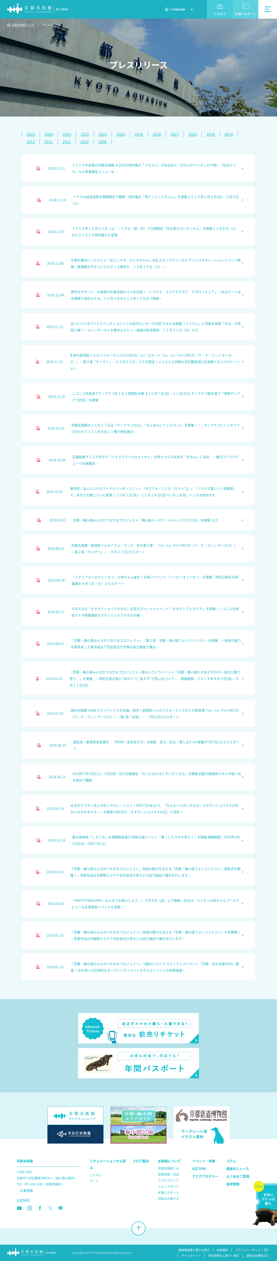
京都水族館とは (168, 1168)
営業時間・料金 (168, 1174)
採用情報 (232, 1184)
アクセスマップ (168, 1180)
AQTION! (199, 1168)
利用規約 (222, 1250)
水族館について (169, 1160)
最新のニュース (237, 1168)
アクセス (220, 14)
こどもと (96, 1174)
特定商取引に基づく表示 (223, 1256)
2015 (210, 134)
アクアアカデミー (205, 1176)
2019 (139, 134)
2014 (228, 134)
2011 (66, 141)
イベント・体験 (203, 1160)
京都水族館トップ (23, 25)
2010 (84, 141)
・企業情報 (25, 1190)
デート (94, 1181)
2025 (31, 134)
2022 (85, 134)
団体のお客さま (168, 1198)
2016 (192, 134)
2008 (102, 141)
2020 (121, 134)
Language (178, 9)
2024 (49, 134)
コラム (231, 1160)
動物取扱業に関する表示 (194, 1250)
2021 (103, 134)
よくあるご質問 (237, 1176)
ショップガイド (168, 1186)
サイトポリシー (191, 1256)
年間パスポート (245, 14)
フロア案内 (140, 1160)
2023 (67, 134)
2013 (30, 141)
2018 (157, 134)
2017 (174, 134)
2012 (48, 141)
